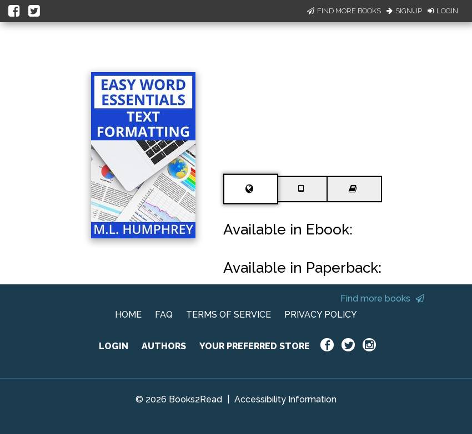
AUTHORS (164, 346)
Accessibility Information (285, 399)
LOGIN (113, 346)
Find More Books (344, 11)
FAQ (164, 314)
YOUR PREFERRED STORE (254, 346)
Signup (404, 11)
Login (443, 11)
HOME (128, 314)
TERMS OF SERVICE (228, 314)
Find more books (382, 298)
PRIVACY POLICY (320, 314)
